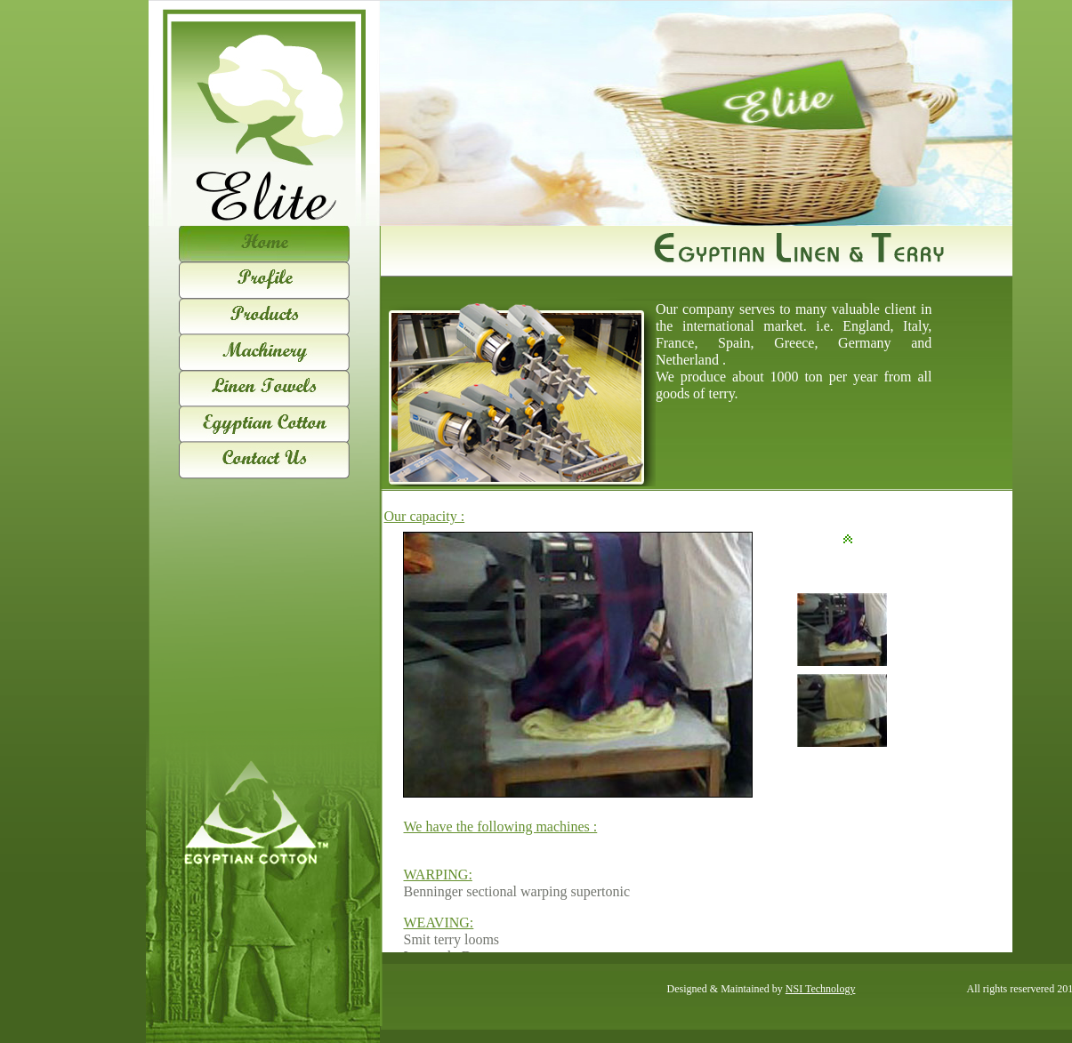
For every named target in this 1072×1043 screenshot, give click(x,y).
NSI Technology (821, 989)
